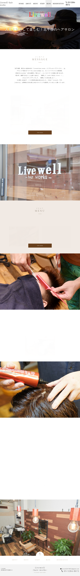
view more (40, 132)
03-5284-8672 (70, 571)
